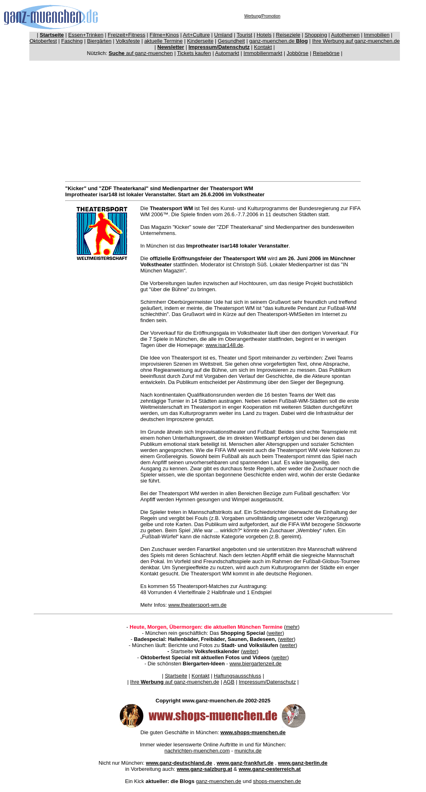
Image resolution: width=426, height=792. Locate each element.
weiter (275, 633)
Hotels (264, 35)
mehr (292, 627)
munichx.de (248, 751)
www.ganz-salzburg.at (204, 769)
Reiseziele (288, 35)
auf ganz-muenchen (141, 53)
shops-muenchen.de (277, 781)
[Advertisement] (214, 119)
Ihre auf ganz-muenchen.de (175, 682)
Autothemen (345, 35)
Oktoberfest (43, 41)
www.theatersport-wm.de (197, 605)
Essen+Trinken (85, 35)
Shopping (316, 35)
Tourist (244, 35)
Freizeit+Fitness (126, 35)
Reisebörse (326, 53)
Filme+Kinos (164, 35)
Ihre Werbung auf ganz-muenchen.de (356, 41)
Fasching (72, 41)
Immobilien (377, 35)
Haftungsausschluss (237, 676)
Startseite (176, 676)
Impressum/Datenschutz (267, 682)
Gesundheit (231, 41)
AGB (228, 682)
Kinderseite (200, 41)
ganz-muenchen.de (278, 41)
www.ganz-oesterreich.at (270, 769)
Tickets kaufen (194, 53)
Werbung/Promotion (262, 16)
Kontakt (263, 47)
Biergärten (99, 41)
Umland (223, 35)
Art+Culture (196, 35)
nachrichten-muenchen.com (197, 751)
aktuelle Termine (163, 41)
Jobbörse (297, 53)
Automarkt (227, 53)
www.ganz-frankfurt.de (245, 763)
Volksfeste (128, 41)
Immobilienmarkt (263, 53)
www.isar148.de (224, 345)
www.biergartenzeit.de (255, 663)
